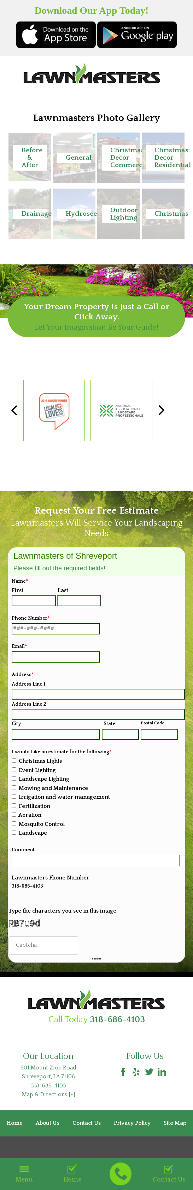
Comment (23, 850)
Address (23, 674)
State (110, 723)
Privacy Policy (132, 1133)
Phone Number (30, 618)
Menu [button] (24, 1173)
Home (72, 1173)
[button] (29, 158)
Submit (96, 964)
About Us (47, 1133)
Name (20, 581)
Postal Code (152, 723)
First (17, 590)
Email (19, 646)
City (16, 723)
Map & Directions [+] (48, 1104)
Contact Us (169, 1173)
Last (63, 590)
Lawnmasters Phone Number (50, 878)
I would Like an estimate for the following (61, 752)
